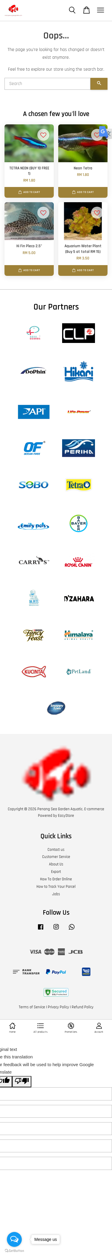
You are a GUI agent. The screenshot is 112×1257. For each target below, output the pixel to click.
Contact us (56, 849)
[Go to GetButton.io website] (14, 1251)
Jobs (56, 894)
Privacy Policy (58, 1007)
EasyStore (66, 815)
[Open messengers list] (14, 1239)
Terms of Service (32, 1007)
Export (56, 871)
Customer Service (56, 856)
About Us (56, 864)
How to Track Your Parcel (56, 886)
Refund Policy (82, 1007)
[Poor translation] (21, 1082)
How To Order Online (56, 879)
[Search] (47, 84)
